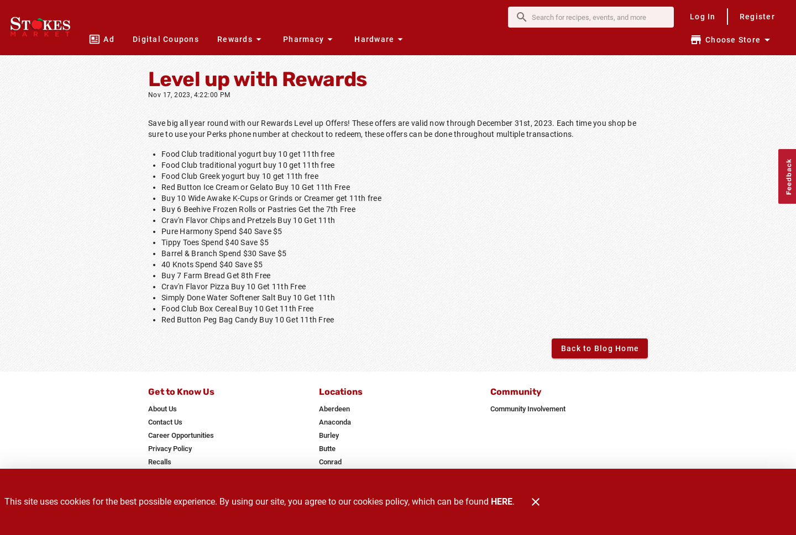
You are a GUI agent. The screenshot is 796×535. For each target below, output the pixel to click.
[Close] (536, 502)
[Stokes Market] (43, 27)
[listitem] (162, 409)
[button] (241, 39)
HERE (501, 501)
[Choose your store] (731, 40)
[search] (598, 17)
